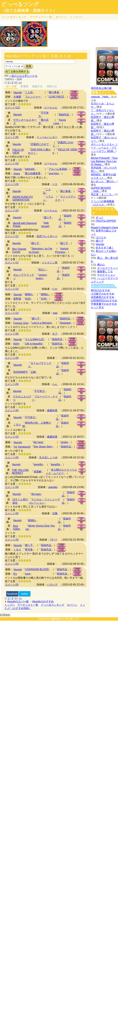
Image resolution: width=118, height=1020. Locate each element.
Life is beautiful (33, 343)
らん (54, 384)
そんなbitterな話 (34, 339)
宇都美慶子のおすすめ (104, 304)
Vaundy (17, 92)
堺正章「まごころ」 (102, 194)
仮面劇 (38, 471)
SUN (27, 298)
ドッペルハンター (47, 137)
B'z (15, 574)
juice (27, 573)
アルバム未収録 (58, 169)
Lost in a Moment (42, 323)
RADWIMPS (20, 372)
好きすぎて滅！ (105, 247)
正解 (33, 372)
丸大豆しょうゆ (48, 457)
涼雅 (54, 513)
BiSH (16, 343)
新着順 (24, 86)
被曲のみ (37, 86)
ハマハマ (52, 584)
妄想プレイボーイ (47, 236)
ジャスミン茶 (49, 262)
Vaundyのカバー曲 (18, 601)
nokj (55, 313)
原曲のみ (52, 86)
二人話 (29, 92)
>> (20, 82)
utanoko (52, 487)
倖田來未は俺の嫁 (101, 88)
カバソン (61, 17)
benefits (38, 464)
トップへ (9, 604)
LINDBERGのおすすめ (104, 300)
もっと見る (97, 307)
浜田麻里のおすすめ (102, 297)
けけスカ (101, 237)
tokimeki (30, 169)
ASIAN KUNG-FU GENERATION (22, 198)
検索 (28, 66)
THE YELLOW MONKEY (20, 471)
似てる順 (11, 86)
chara (16, 173)
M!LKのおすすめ (100, 290)
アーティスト (41, 17)
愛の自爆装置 (33, 173)
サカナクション (106, 275)
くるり (17, 424)
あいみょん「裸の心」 (104, 181)
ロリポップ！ (72, 618)
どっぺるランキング (52, 604)
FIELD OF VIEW (18, 151)
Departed (65, 323)
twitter (24, 593)
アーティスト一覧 (27, 604)
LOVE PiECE (56, 96)
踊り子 (48, 217)
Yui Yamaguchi (21, 446)
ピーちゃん (50, 107)
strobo (64, 442)
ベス (54, 184)
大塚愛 (17, 96)
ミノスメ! (76, 17)
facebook (12, 593)
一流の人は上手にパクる (23, 76)
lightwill (55, 618)
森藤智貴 (52, 410)
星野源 (17, 298)
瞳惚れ (29, 294)
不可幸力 (39, 391)
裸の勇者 (54, 92)
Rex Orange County (19, 250)
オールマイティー (107, 268)
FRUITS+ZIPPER (106, 221)
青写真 (29, 549)
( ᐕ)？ (53, 539)
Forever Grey (21, 323)
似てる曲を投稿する (17, 71)
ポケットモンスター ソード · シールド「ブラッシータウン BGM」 (104, 148)
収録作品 (64, 114)
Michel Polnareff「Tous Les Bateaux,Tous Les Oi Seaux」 (104, 161)
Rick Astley (16, 527)
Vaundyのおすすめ (43, 601)
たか (54, 288)
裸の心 (101, 264)
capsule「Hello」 (101, 96)
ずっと (100, 217)
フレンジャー (33, 96)
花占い (42, 269)
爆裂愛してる (105, 271)
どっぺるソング (20, 4)
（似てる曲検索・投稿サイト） (29, 10)
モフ (54, 333)
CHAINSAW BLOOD (37, 569)
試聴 (74, 92)
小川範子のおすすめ (102, 293)
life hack (38, 442)
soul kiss (54, 173)
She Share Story (43, 446)
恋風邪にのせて (40, 144)
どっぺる (14, 17)
